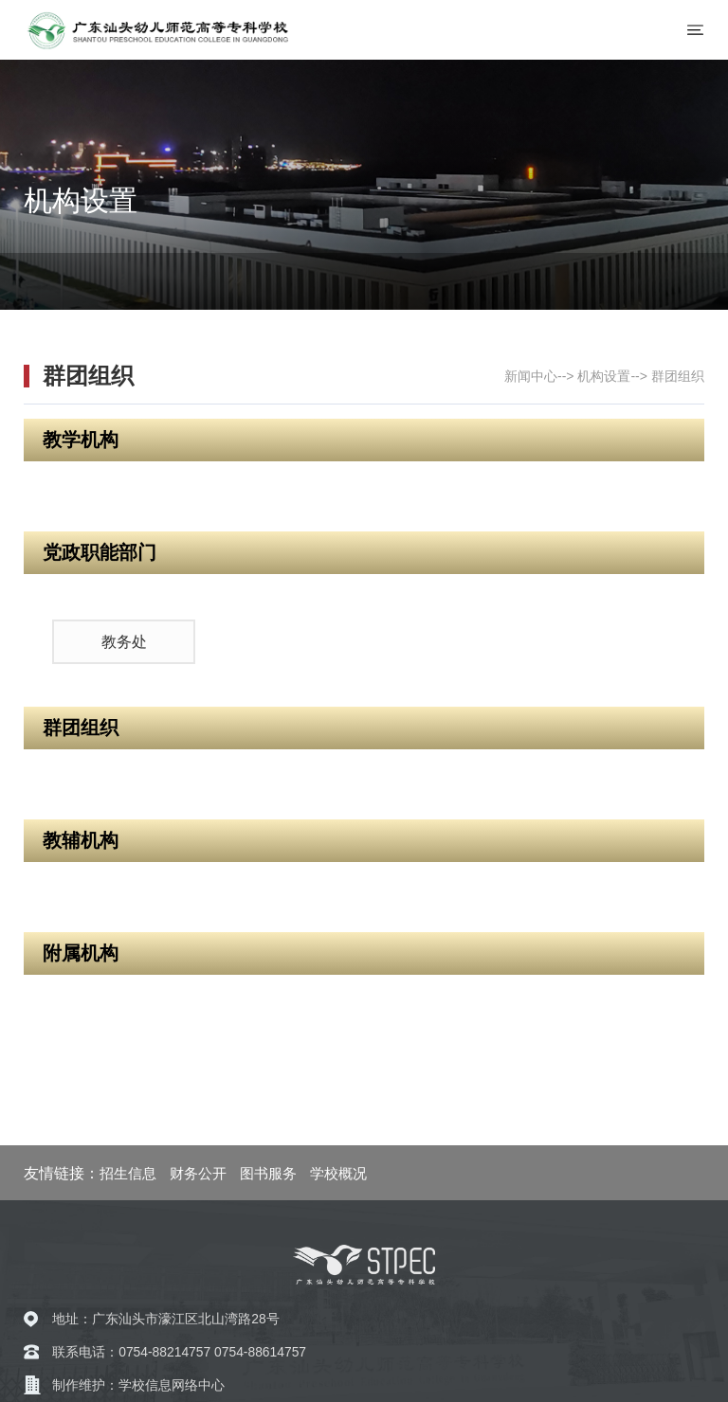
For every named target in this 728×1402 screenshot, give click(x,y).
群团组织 (677, 376)
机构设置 (603, 376)
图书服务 (268, 1173)
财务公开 (198, 1173)
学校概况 (338, 1173)
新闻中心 (530, 376)
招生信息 (128, 1173)
